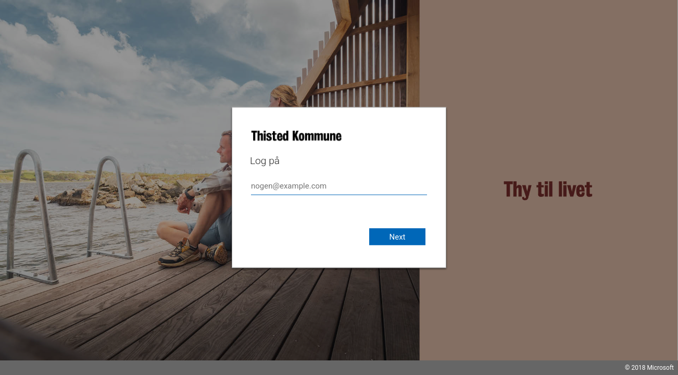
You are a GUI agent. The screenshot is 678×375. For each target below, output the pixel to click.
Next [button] (397, 237)
